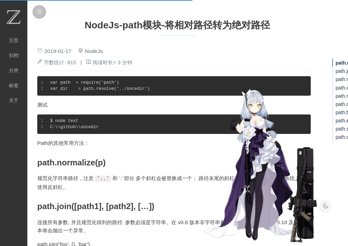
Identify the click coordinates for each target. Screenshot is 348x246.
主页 (13, 40)
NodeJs (94, 51)
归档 (13, 55)
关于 (13, 100)
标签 (13, 85)
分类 (13, 70)
